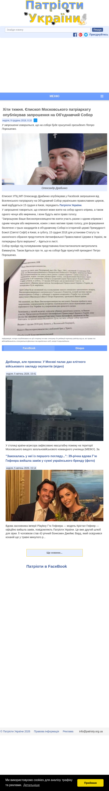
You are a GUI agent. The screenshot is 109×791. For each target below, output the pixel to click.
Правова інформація (46, 731)
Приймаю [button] (90, 782)
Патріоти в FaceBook (46, 566)
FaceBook (29, 348)
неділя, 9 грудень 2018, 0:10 (17, 120)
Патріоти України (70, 205)
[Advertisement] (54, 65)
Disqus (79, 348)
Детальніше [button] (31, 785)
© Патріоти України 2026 (15, 731)
